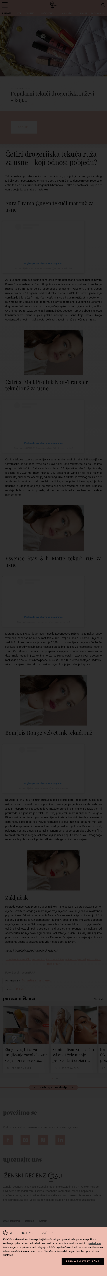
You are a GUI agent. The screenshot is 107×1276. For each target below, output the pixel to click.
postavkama (94, 1243)
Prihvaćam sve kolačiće (82, 1261)
